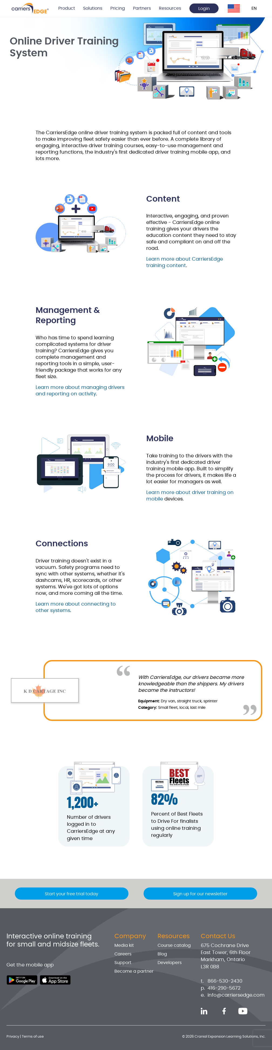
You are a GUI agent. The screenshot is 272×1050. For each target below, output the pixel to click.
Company (130, 936)
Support (122, 963)
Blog (162, 954)
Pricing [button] (117, 8)
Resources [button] (170, 8)
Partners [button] (142, 8)
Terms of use (33, 1036)
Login (204, 8)
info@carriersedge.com (236, 995)
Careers (122, 954)
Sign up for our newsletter (200, 894)
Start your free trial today (71, 894)
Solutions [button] (92, 8)
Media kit (124, 945)
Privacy (12, 1036)
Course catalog (174, 945)
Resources (174, 936)
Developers (170, 963)
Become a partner (134, 971)
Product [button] (66, 8)
